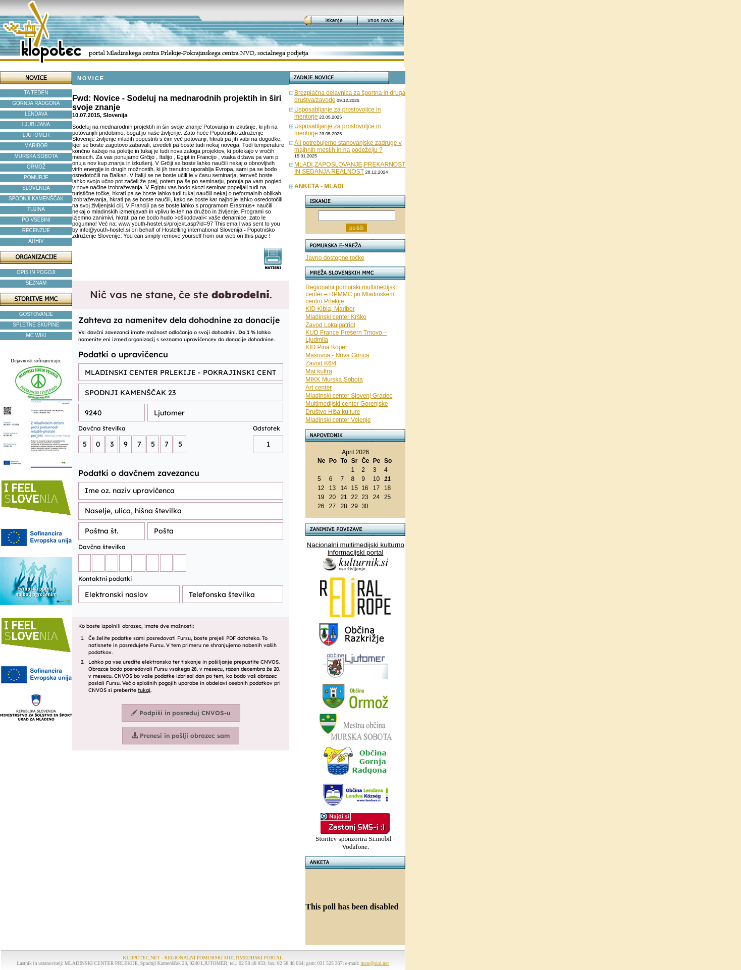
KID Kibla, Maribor (329, 308)
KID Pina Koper (326, 347)
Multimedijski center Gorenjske (346, 403)
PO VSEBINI (36, 220)
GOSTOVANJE (36, 314)
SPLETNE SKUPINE (36, 325)
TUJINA (36, 209)
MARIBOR (36, 145)
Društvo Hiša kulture (332, 411)
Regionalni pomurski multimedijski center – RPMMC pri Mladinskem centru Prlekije (351, 294)
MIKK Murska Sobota (333, 379)
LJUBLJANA (36, 124)
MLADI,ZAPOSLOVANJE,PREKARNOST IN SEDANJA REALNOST (350, 168)
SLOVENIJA (36, 188)
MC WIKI (36, 335)
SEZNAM (36, 283)
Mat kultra (318, 371)
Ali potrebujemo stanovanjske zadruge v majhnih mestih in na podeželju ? (348, 146)
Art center (318, 387)
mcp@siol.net (375, 963)
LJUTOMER (36, 135)
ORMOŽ (36, 167)
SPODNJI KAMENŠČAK (36, 198)
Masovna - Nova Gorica (337, 355)
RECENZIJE (36, 230)
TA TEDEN (36, 92)
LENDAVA (36, 114)
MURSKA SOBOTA (36, 156)
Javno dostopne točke (334, 257)
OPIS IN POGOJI (36, 272)
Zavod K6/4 (320, 363)
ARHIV (36, 241)
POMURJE (36, 177)
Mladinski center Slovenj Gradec (348, 395)
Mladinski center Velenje (338, 419)
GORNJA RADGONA (36, 103)
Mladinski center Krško (335, 316)
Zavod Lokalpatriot (330, 325)
